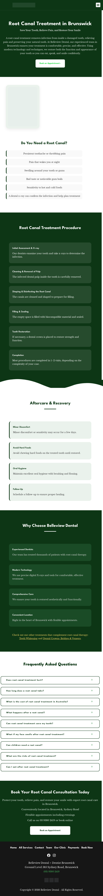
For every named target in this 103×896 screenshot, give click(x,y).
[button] (98, 5)
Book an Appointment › (50, 63)
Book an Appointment (50, 830)
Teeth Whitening (28, 638)
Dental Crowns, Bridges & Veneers (62, 638)
